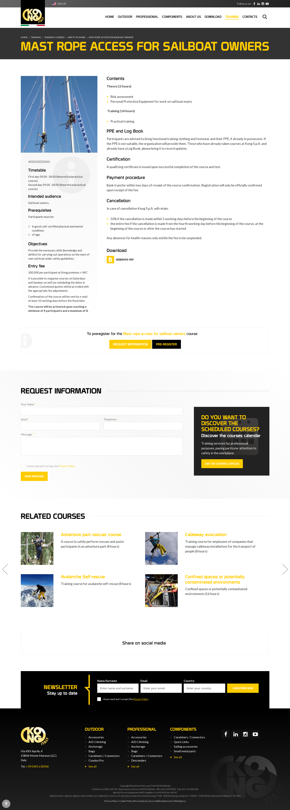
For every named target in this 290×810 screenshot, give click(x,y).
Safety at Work (77, 37)
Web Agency (179, 800)
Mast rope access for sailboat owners (112, 37)
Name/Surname (107, 680)
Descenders (138, 760)
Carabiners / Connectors (104, 755)
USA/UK (62, 3)
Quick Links (181, 741)
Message (27, 434)
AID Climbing (97, 741)
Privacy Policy (67, 466)
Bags (92, 751)
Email (25, 419)
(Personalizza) (140, 800)
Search (264, 16)
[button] (5, 569)
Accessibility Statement (160, 800)
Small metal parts (185, 751)
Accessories (96, 737)
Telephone (111, 419)
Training (36, 37)
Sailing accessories (186, 746)
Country (189, 680)
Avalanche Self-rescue (207, 576)
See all (92, 766)
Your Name (28, 404)
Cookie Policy (126, 800)
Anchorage (95, 746)
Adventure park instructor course (93, 576)
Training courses (55, 37)
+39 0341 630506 (37, 766)
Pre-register (166, 344)
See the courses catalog (222, 463)
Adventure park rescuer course (215, 534)
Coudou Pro (96, 760)
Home (24, 37)
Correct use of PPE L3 (82, 534)
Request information (130, 344)
